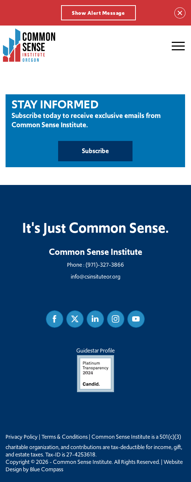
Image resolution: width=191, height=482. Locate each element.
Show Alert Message (98, 13)
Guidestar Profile (95, 369)
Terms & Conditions (64, 437)
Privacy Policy (22, 437)
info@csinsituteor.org (95, 276)
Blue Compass (46, 469)
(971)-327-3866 (105, 265)
